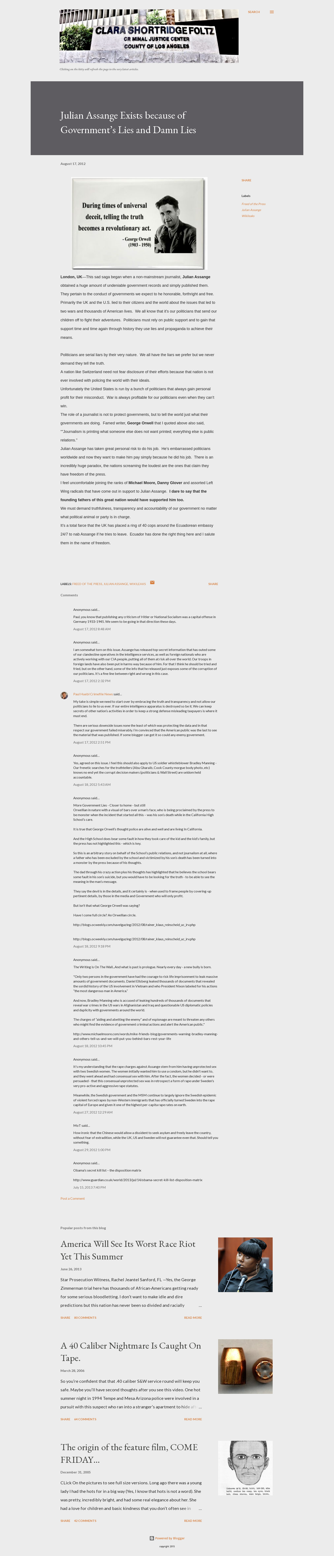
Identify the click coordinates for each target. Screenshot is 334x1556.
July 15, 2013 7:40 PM (89, 1187)
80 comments (85, 1317)
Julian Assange (251, 210)
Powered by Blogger (167, 1538)
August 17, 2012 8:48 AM (92, 629)
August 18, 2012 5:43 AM (92, 784)
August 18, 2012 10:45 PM (92, 1046)
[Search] (254, 12)
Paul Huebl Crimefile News (93, 694)
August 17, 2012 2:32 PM (92, 681)
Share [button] (246, 180)
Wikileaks (248, 216)
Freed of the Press (253, 204)
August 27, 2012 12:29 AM (93, 1112)
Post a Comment (72, 1198)
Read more (193, 1317)
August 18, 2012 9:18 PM (92, 946)
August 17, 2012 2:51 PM (92, 742)
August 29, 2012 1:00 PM (92, 1150)
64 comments (85, 1419)
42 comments (85, 1521)
